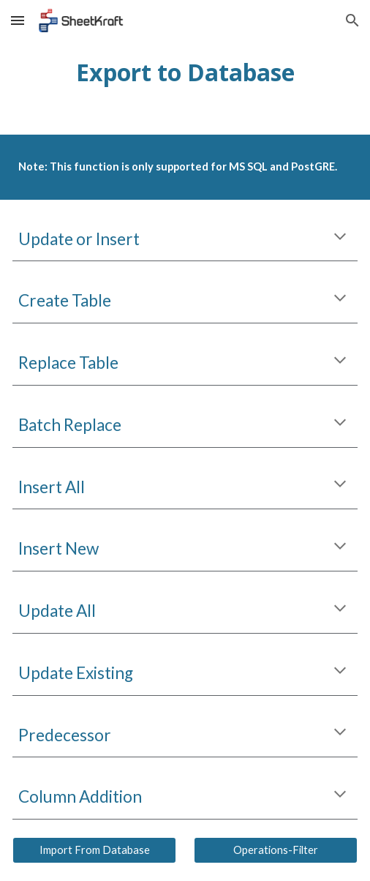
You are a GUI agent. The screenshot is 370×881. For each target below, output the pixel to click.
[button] (17, 20)
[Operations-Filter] (275, 850)
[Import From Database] (94, 850)
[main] (184, 72)
